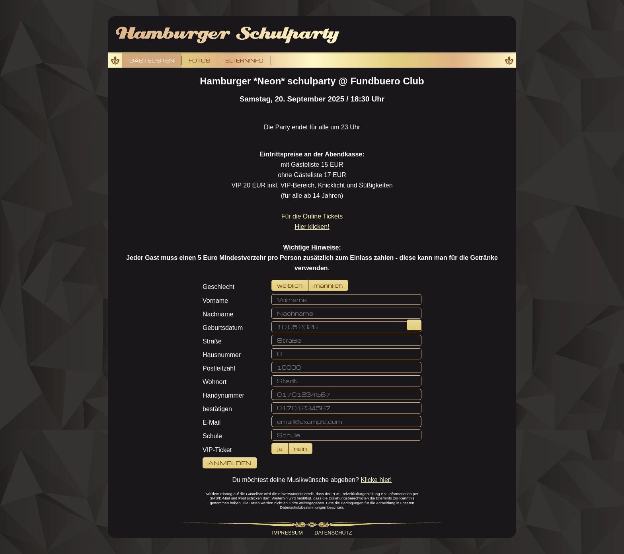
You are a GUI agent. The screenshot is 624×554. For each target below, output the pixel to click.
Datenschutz (333, 533)
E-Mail (211, 422)
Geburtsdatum (223, 327)
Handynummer (223, 395)
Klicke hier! (376, 479)
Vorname (215, 300)
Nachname (218, 314)
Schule (212, 436)
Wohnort (214, 381)
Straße (212, 341)
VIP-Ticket (217, 450)
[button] (289, 285)
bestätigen (217, 409)
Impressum (287, 533)
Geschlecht (218, 286)
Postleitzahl (219, 368)
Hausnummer (222, 354)
